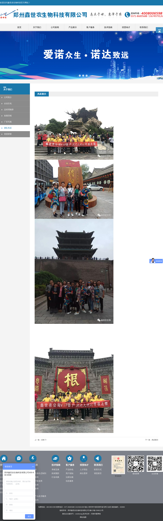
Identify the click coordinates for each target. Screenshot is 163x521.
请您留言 (98, 473)
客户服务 (90, 27)
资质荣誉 (8, 134)
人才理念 (83, 470)
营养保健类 (34, 489)
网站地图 (83, 517)
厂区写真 (8, 122)
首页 (19, 27)
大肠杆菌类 (34, 477)
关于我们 (37, 27)
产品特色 (69, 470)
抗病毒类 (33, 470)
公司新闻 (55, 27)
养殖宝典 (55, 470)
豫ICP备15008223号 (96, 510)
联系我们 (144, 27)
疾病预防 (55, 473)
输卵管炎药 (34, 500)
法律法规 (69, 477)
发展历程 (8, 116)
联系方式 (98, 470)
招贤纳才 (126, 27)
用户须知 (69, 473)
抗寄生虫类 (34, 485)
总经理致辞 (9, 110)
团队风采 (8, 128)
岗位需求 (83, 473)
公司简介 (8, 97)
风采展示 (155, 440)
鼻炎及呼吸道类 (35, 481)
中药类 (32, 492)
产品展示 (73, 27)
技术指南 (108, 27)
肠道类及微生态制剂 (37, 473)
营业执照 (118, 476)
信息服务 (69, 481)
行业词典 (55, 477)
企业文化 (8, 103)
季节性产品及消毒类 (37, 496)
